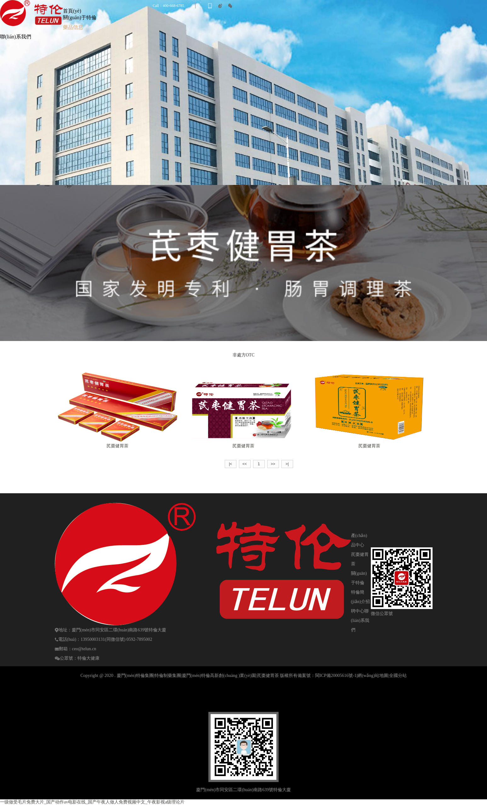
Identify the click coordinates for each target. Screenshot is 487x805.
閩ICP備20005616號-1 (335, 675)
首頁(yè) (72, 11)
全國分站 (398, 675)
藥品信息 (73, 27)
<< (244, 464)
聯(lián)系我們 (15, 36)
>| (287, 464)
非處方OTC (244, 355)
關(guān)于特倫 (79, 17)
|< (230, 464)
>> (273, 464)
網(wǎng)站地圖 (372, 675)
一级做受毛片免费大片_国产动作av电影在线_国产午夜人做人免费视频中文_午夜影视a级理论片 (92, 802)
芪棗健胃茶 (117, 446)
